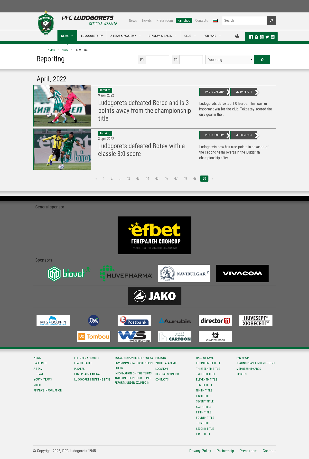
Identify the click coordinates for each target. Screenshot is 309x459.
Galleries (40, 363)
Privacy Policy (200, 451)
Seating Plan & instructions (255, 363)
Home (51, 50)
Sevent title (205, 401)
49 (195, 178)
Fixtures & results (86, 358)
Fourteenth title (208, 363)
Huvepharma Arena (87, 374)
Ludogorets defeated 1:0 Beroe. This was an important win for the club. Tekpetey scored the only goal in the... (235, 109)
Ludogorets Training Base (92, 379)
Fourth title (205, 418)
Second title (205, 428)
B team (38, 374)
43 (138, 178)
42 (128, 178)
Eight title (203, 396)
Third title (203, 423)
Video (37, 385)
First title (203, 434)
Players (79, 369)
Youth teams (43, 379)
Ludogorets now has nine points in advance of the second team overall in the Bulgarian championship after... (234, 152)
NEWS (65, 36)
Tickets (147, 20)
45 (157, 178)
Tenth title (204, 385)
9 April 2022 (106, 95)
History (160, 358)
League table (83, 363)
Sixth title (203, 407)
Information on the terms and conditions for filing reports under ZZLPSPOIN (133, 378)
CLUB (187, 36)
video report (244, 91)
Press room (165, 20)
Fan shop (184, 20)
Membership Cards (248, 369)
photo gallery (214, 91)
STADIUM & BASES (160, 36)
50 (204, 178)
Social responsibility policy (134, 358)
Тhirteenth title (208, 369)
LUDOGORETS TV (92, 36)
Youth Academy (166, 363)
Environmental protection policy (134, 365)
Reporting (81, 50)
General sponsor (167, 374)
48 (185, 178)
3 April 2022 (106, 139)
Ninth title (204, 390)
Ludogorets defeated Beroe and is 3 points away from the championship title (144, 111)
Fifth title (203, 412)
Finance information (48, 390)
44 (147, 178)
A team (38, 369)
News (133, 20)
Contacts (201, 20)
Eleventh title (206, 379)
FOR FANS (210, 36)
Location (161, 369)
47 (176, 178)
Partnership (225, 451)
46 (166, 178)
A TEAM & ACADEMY (123, 36)
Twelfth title (206, 374)
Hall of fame (205, 358)
